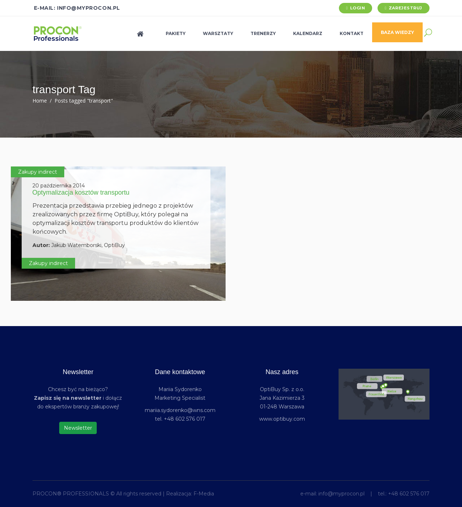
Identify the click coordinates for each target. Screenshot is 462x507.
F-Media (203, 493)
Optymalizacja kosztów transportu (81, 192)
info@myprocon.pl (341, 493)
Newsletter (78, 428)
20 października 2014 (58, 185)
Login (357, 7)
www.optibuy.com (282, 419)
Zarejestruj (405, 7)
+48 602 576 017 (409, 493)
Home (39, 100)
